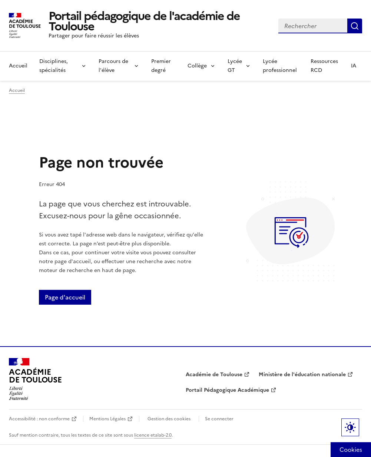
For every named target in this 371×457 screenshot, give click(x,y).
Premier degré (161, 65)
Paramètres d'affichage (350, 427)
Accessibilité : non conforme (39, 418)
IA (353, 66)
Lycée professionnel (280, 65)
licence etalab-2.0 (153, 435)
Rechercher (354, 26)
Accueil (18, 66)
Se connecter (219, 418)
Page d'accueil (65, 297)
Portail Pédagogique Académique (227, 390)
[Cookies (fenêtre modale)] (351, 449)
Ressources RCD (324, 65)
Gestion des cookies (169, 418)
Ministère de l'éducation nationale (302, 374)
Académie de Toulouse (214, 374)
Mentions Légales (107, 418)
